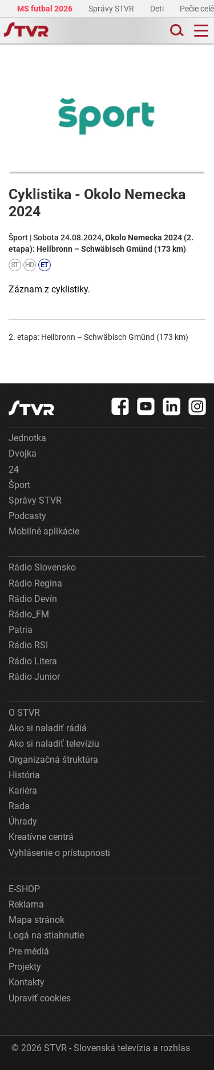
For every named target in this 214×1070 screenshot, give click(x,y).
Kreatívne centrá (41, 836)
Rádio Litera (33, 661)
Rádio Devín (33, 598)
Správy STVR (112, 8)
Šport (19, 484)
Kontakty (27, 982)
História (24, 775)
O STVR (24, 712)
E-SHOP (24, 888)
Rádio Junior (34, 676)
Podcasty (27, 515)
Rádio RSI (28, 645)
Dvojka (23, 453)
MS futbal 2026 (45, 8)
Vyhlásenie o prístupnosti (59, 852)
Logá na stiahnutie (46, 935)
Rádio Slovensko (42, 567)
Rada (19, 805)
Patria (21, 629)
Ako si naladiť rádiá (48, 728)
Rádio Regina (35, 583)
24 (14, 469)
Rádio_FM (29, 614)
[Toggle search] (175, 30)
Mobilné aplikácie (44, 531)
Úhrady (23, 821)
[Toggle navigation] (201, 30)
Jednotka (27, 438)
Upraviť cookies (40, 998)
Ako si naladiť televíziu (54, 743)
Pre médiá (29, 951)
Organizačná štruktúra (53, 759)
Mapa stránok (36, 919)
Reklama (26, 904)
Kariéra (23, 790)
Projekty (25, 966)
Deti (157, 8)
